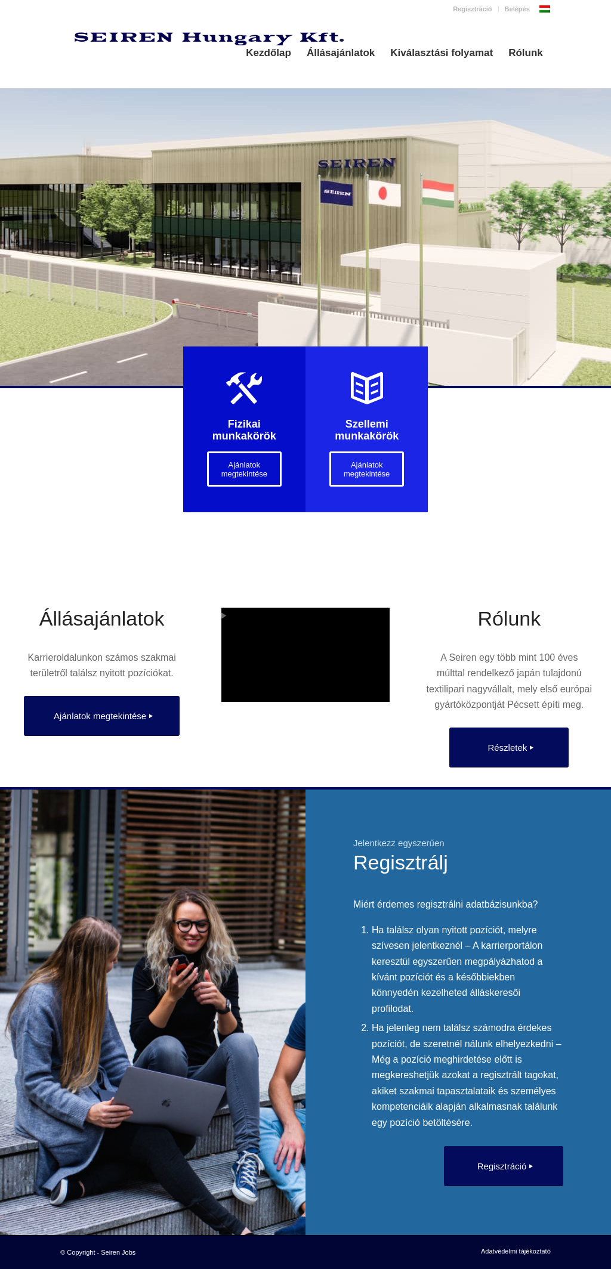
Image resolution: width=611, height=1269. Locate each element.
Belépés (517, 9)
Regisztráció (472, 9)
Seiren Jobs (118, 1252)
